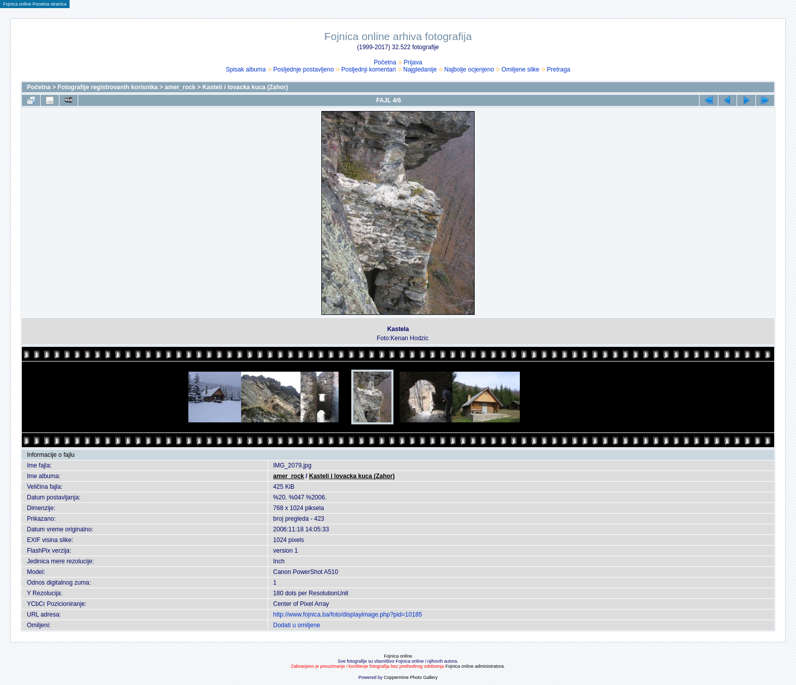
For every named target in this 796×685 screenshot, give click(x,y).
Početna (385, 62)
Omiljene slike (521, 69)
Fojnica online (398, 656)
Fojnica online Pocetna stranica (35, 4)
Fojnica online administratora (474, 666)
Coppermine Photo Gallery (411, 677)
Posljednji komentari (368, 69)
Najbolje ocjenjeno (469, 69)
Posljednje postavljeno (303, 69)
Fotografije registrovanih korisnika (107, 87)
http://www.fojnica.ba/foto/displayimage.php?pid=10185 (347, 614)
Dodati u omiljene (296, 625)
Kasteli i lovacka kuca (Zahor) (245, 87)
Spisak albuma (246, 69)
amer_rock (179, 87)
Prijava (413, 62)
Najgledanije (420, 69)
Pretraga (558, 69)
